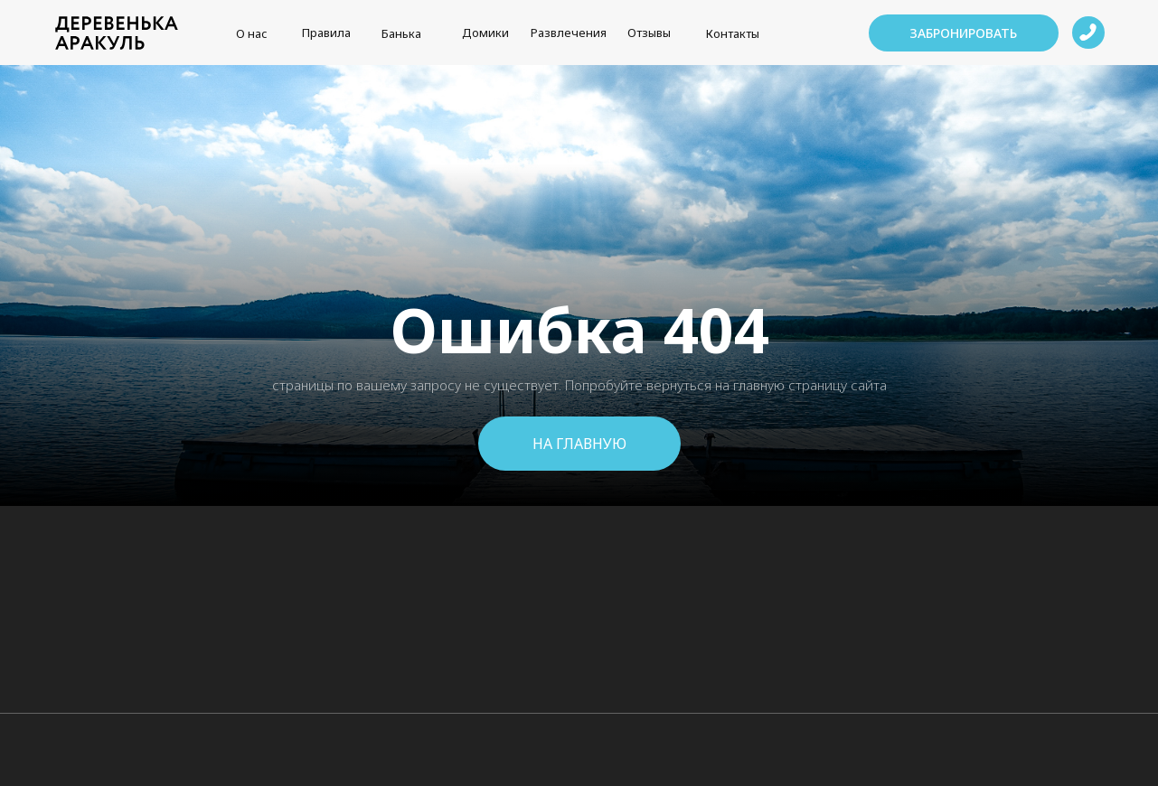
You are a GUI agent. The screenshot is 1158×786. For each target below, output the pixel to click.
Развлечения (569, 32)
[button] (964, 32)
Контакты (732, 33)
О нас (252, 33)
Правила (326, 32)
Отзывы (649, 32)
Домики (485, 32)
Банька (401, 33)
